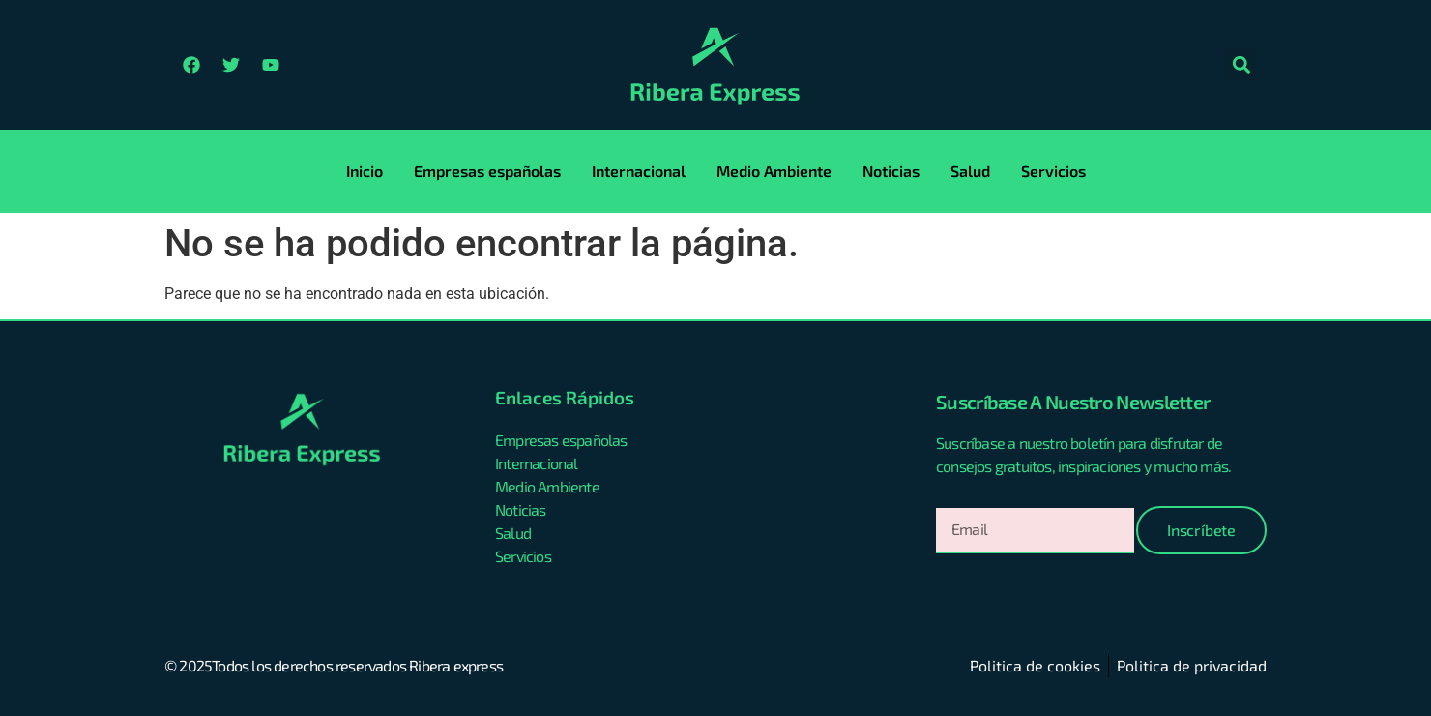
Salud (970, 171)
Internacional (639, 171)
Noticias (891, 171)
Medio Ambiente (774, 171)
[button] (1241, 65)
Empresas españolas (487, 171)
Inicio (364, 171)
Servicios (1053, 171)
